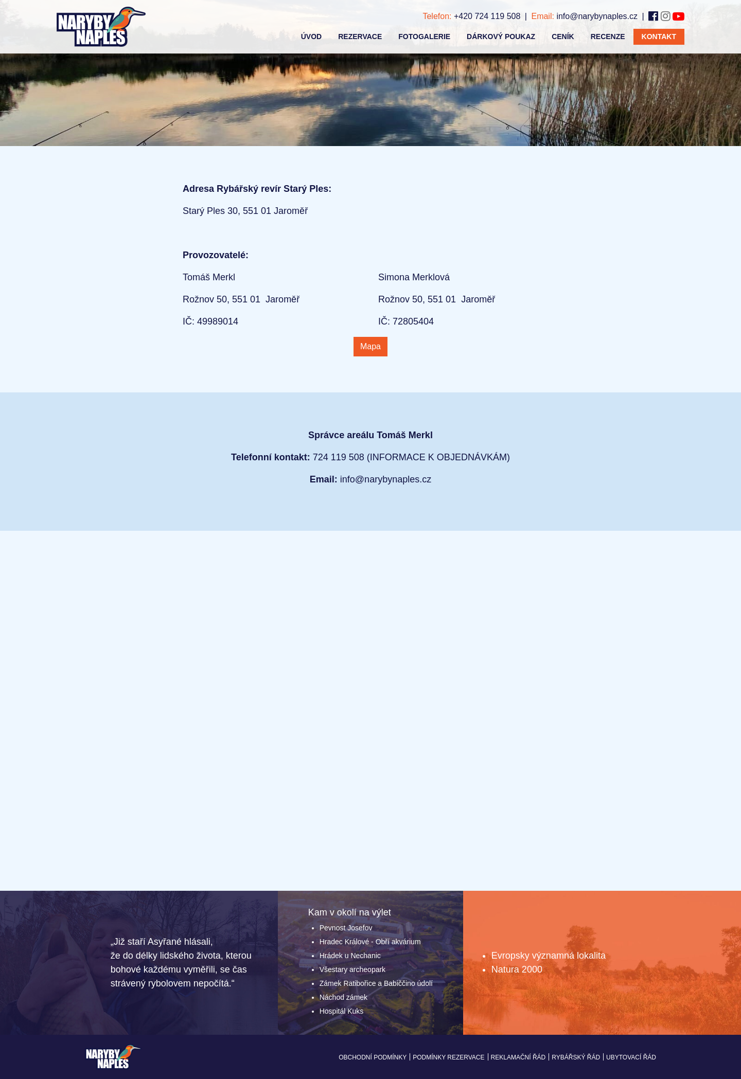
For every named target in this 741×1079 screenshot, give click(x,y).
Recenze (608, 36)
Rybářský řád (576, 1057)
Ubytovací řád (631, 1057)
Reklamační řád (518, 1057)
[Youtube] (678, 16)
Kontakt (659, 36)
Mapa (370, 346)
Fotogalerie (424, 36)
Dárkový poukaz (501, 36)
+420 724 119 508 (487, 16)
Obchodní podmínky (373, 1057)
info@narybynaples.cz (597, 16)
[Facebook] (654, 16)
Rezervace (360, 36)
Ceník (563, 36)
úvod (311, 36)
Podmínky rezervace (448, 1057)
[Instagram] (667, 16)
